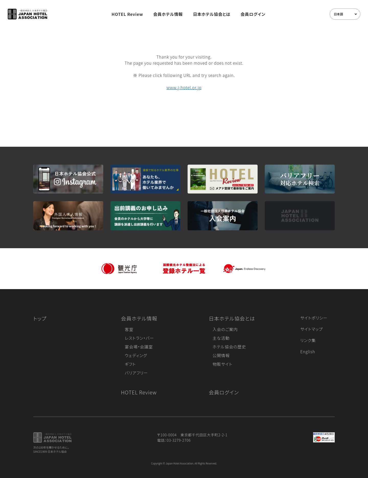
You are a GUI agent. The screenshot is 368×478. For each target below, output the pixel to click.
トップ (40, 318)
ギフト (130, 364)
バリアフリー (136, 373)
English (307, 351)
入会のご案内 (225, 329)
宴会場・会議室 (139, 347)
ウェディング (136, 355)
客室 (129, 329)
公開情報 (221, 355)
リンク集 (308, 340)
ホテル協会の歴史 (229, 347)
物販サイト (223, 364)
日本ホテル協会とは (211, 14)
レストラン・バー (139, 338)
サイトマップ (311, 329)
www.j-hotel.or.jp (183, 87)
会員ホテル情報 (168, 14)
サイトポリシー (313, 318)
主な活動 (221, 338)
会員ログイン (252, 14)
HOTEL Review (127, 14)
